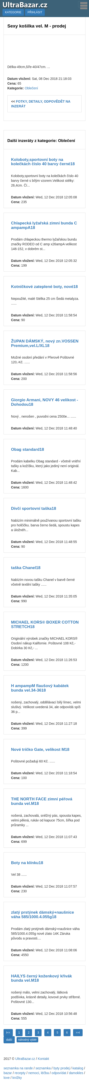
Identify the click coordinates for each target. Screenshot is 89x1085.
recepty (20, 1073)
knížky (17, 1078)
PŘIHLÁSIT (35, 12)
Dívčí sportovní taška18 (33, 508)
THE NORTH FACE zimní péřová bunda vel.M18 (41, 801)
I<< (8, 1032)
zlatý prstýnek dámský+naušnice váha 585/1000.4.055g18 (42, 914)
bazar (8, 1073)
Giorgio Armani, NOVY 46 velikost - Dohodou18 (44, 402)
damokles (76, 1073)
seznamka (43, 1068)
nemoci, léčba (38, 1073)
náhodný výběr (27, 1039)
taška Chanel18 (26, 567)
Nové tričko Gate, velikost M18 (40, 749)
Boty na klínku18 (27, 863)
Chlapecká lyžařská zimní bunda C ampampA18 (44, 225)
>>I (78, 1032)
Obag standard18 (27, 449)
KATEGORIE (13, 12)
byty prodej (61, 1068)
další (9, 1039)
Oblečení (31, 88)
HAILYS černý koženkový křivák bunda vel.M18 (41, 978)
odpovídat (59, 1073)
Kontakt (43, 1059)
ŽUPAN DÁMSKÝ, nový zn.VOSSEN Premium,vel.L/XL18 (45, 343)
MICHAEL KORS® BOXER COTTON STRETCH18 (45, 624)
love (7, 1078)
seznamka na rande (18, 1068)
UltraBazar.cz (25, 1059)
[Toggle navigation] (82, 4)
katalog (77, 1068)
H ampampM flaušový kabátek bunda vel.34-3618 (40, 688)
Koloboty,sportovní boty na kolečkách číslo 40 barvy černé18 (43, 161)
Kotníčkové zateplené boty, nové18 (44, 286)
